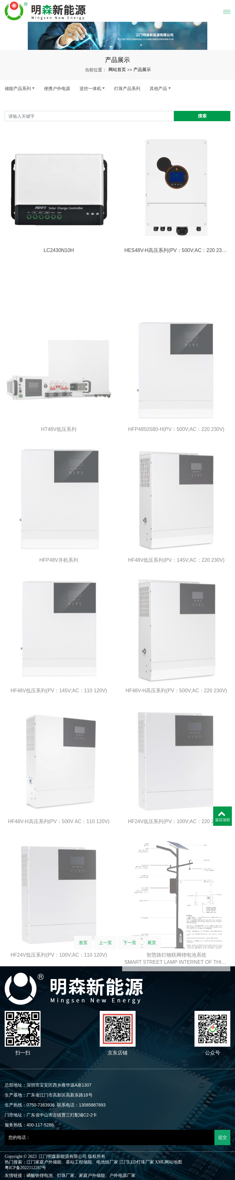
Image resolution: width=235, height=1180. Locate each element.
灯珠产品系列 (127, 88)
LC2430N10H (59, 280)
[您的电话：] (110, 1137)
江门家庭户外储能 (43, 1162)
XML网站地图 (168, 1162)
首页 (83, 947)
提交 (222, 1137)
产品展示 (142, 69)
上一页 (105, 947)
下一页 (129, 947)
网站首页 (117, 69)
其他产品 (158, 88)
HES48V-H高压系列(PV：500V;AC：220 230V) (176, 280)
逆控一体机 (90, 88)
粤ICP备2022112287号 (25, 1167)
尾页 (151, 947)
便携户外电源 (57, 88)
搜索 (202, 115)
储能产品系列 (18, 88)
